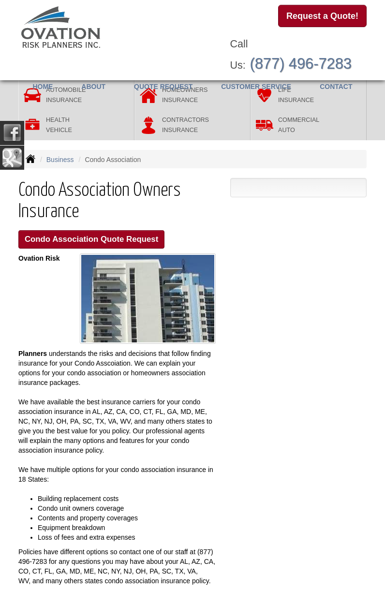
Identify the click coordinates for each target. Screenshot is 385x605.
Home (42, 86)
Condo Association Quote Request (91, 239)
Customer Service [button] (256, 86)
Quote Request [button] (163, 86)
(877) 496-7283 (301, 63)
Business (60, 159)
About (93, 86)
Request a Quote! (322, 16)
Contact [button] (336, 86)
